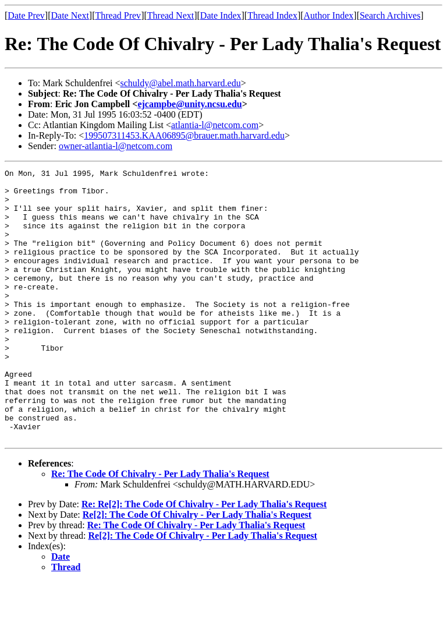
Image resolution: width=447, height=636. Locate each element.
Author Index (329, 15)
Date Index (221, 15)
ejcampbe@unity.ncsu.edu (189, 104)
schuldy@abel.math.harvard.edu (180, 83)
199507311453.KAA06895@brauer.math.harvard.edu (184, 135)
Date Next (70, 15)
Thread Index (272, 15)
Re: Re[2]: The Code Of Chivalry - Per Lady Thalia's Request (204, 558)
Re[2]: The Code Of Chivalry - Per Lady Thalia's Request (197, 569)
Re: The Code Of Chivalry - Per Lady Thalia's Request (160, 528)
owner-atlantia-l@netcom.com (115, 146)
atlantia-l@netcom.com (214, 125)
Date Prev (26, 15)
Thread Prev (118, 15)
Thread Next (170, 15)
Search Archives (390, 15)
